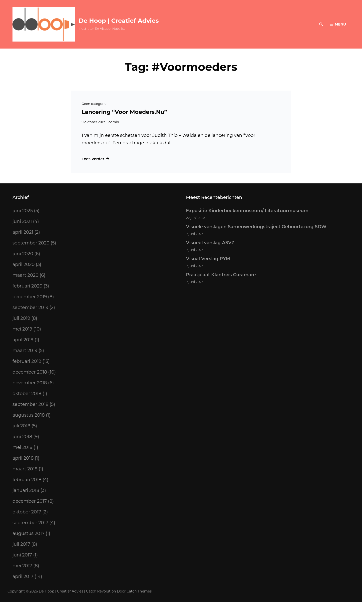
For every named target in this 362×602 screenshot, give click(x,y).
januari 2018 (25, 490)
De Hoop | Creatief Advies (119, 20)
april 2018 (22, 458)
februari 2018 (26, 479)
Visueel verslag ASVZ (210, 242)
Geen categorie (94, 104)
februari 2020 (27, 286)
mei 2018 (22, 447)
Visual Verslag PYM (208, 258)
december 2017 (29, 501)
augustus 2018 (28, 415)
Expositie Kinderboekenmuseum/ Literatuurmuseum (247, 210)
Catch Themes (139, 591)
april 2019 (22, 340)
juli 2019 (21, 318)
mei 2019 (22, 329)
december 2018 (29, 372)
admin (113, 122)
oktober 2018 (26, 393)
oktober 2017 (26, 512)
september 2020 (30, 243)
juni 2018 (22, 436)
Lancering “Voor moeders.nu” (124, 112)
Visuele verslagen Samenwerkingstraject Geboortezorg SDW (256, 226)
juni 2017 (22, 555)
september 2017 (30, 522)
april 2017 (22, 576)
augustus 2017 (28, 533)
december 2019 (29, 296)
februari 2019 (26, 361)
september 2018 (30, 404)
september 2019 (30, 307)
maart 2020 (25, 275)
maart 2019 (24, 350)
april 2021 (22, 232)
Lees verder (96, 158)
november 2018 (29, 383)
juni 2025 (22, 210)
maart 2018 (24, 469)
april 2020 (23, 264)
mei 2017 (22, 565)
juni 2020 (22, 253)
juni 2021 (22, 221)
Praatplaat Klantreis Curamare (221, 274)
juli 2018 (21, 426)
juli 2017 (21, 544)
